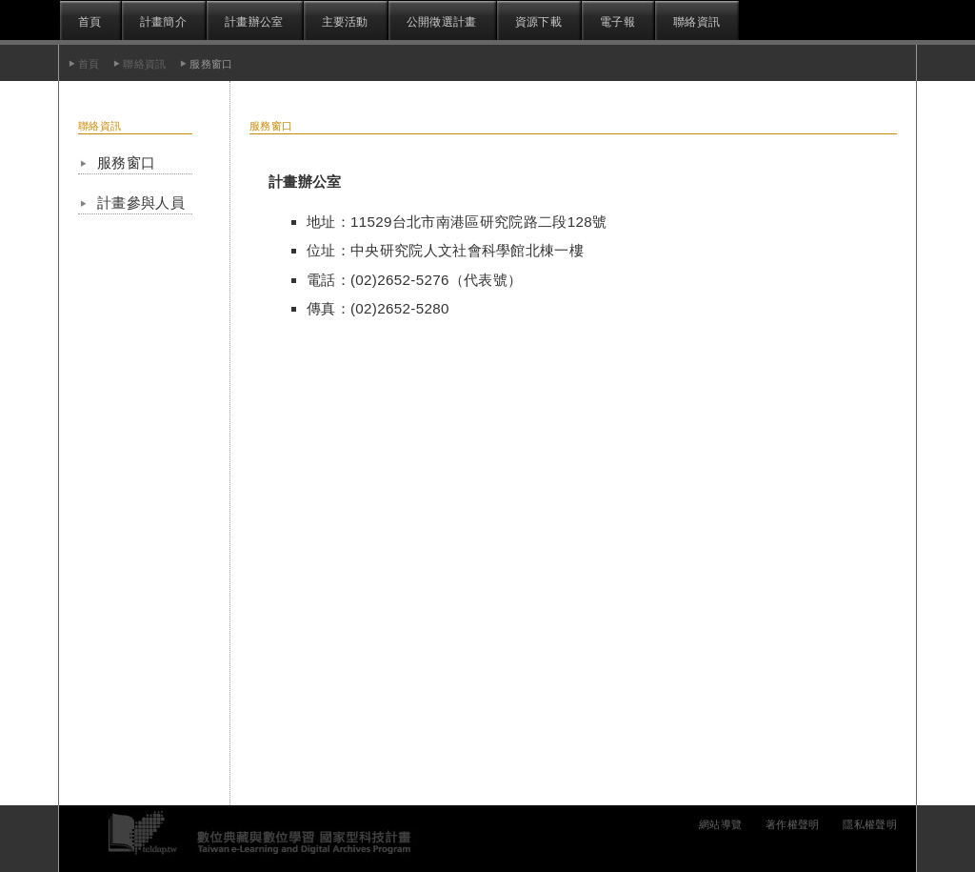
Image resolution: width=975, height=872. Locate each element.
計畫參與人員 (141, 202)
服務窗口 (126, 162)
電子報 (617, 22)
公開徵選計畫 (442, 22)
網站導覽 (720, 824)
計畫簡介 (163, 22)
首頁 (90, 22)
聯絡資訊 (696, 22)
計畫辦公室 (254, 22)
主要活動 (345, 22)
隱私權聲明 (870, 824)
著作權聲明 (793, 824)
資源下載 (538, 22)
